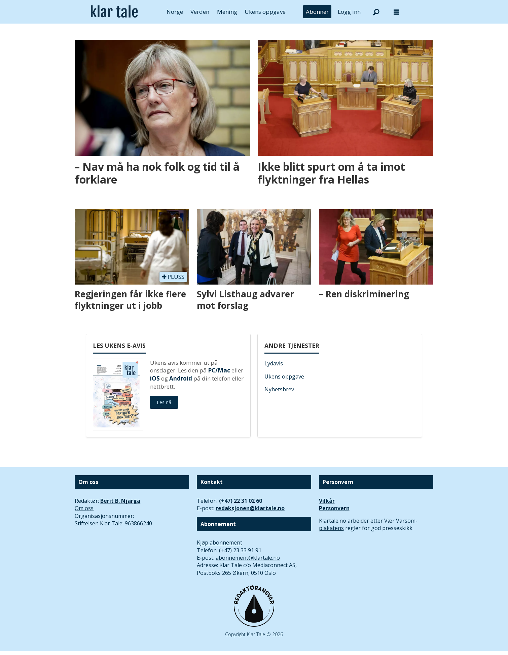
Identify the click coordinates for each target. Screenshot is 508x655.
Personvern (334, 508)
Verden (199, 11)
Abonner (317, 11)
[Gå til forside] (114, 12)
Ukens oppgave (265, 11)
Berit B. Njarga (120, 500)
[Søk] (376, 12)
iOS (155, 378)
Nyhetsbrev (279, 389)
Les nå (164, 402)
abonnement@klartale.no (248, 557)
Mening (227, 11)
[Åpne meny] (396, 12)
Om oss (84, 508)
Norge (175, 11)
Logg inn (349, 11)
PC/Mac (219, 370)
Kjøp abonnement (219, 542)
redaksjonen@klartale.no (250, 508)
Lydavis (273, 363)
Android (180, 378)
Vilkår (327, 500)
